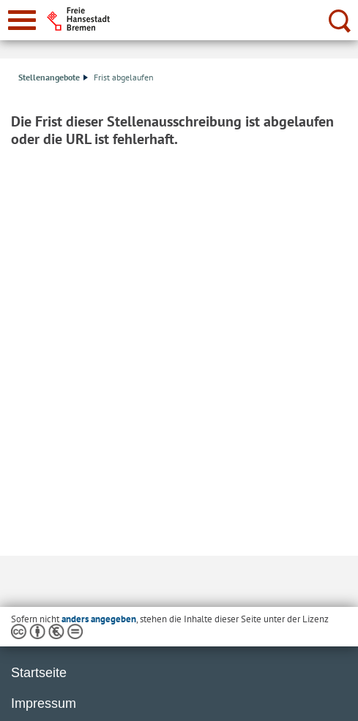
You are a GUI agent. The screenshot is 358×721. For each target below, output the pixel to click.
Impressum (43, 703)
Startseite (39, 672)
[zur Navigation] (22, 20)
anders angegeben (98, 619)
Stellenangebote (53, 77)
